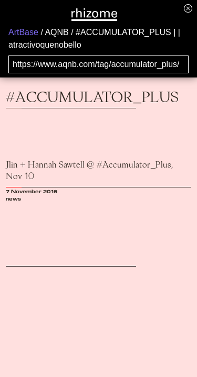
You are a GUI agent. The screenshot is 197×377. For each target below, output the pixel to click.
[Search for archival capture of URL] (98, 64)
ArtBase (23, 32)
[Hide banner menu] (188, 8)
